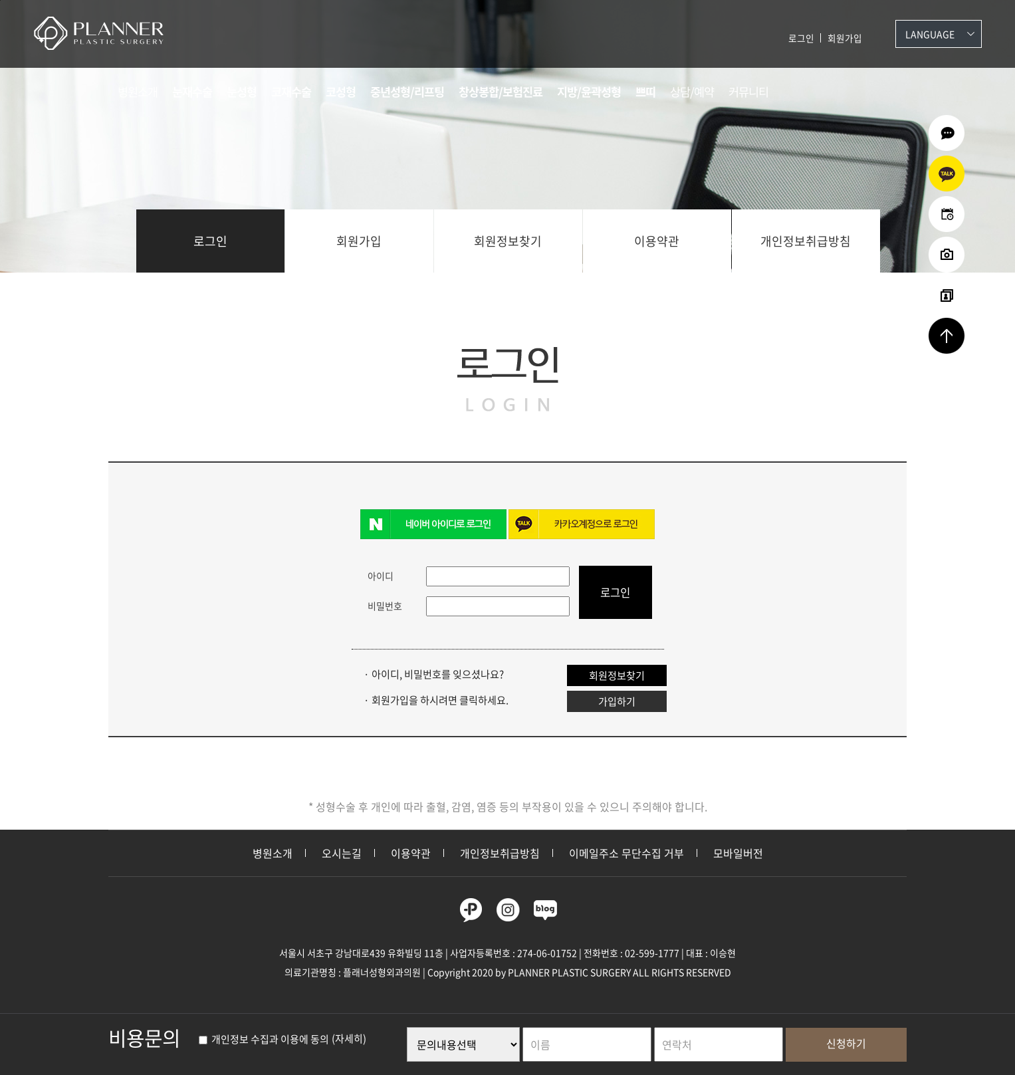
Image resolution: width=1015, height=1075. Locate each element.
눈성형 (242, 91)
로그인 (801, 38)
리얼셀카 (946, 295)
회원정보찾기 (508, 241)
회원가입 (845, 38)
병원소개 (138, 91)
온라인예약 (946, 214)
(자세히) (349, 1039)
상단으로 (946, 336)
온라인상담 (946, 133)
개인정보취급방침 (805, 241)
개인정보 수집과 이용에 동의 (264, 1039)
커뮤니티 (748, 91)
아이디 (381, 575)
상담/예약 (692, 91)
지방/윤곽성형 (589, 91)
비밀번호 (385, 605)
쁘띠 (645, 91)
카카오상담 (946, 173)
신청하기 (846, 1043)
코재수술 (291, 91)
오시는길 (342, 853)
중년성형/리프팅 (407, 91)
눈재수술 (192, 91)
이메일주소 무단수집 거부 (626, 853)
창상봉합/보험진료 (500, 91)
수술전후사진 (946, 255)
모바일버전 (738, 853)
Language (930, 34)
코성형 (341, 91)
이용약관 (656, 241)
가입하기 (616, 701)
